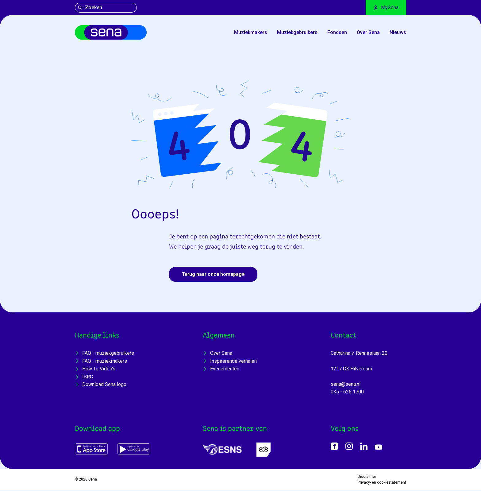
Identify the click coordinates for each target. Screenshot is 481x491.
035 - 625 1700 (347, 393)
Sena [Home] (92, 480)
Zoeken (90, 7)
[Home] (113, 33)
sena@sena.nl (345, 385)
